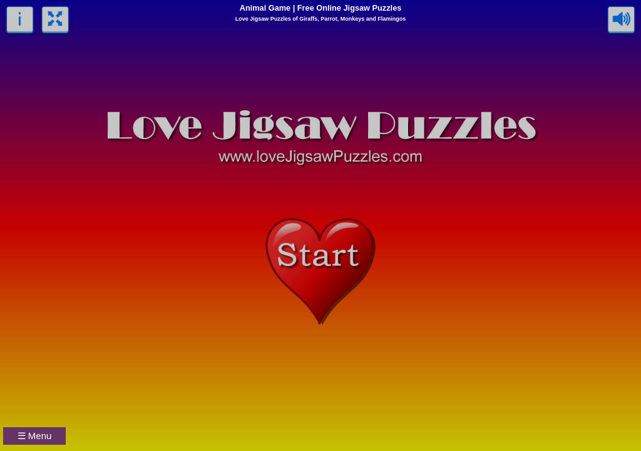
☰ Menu (35, 435)
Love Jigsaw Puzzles (263, 19)
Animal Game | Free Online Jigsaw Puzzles (321, 8)
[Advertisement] (547, 372)
